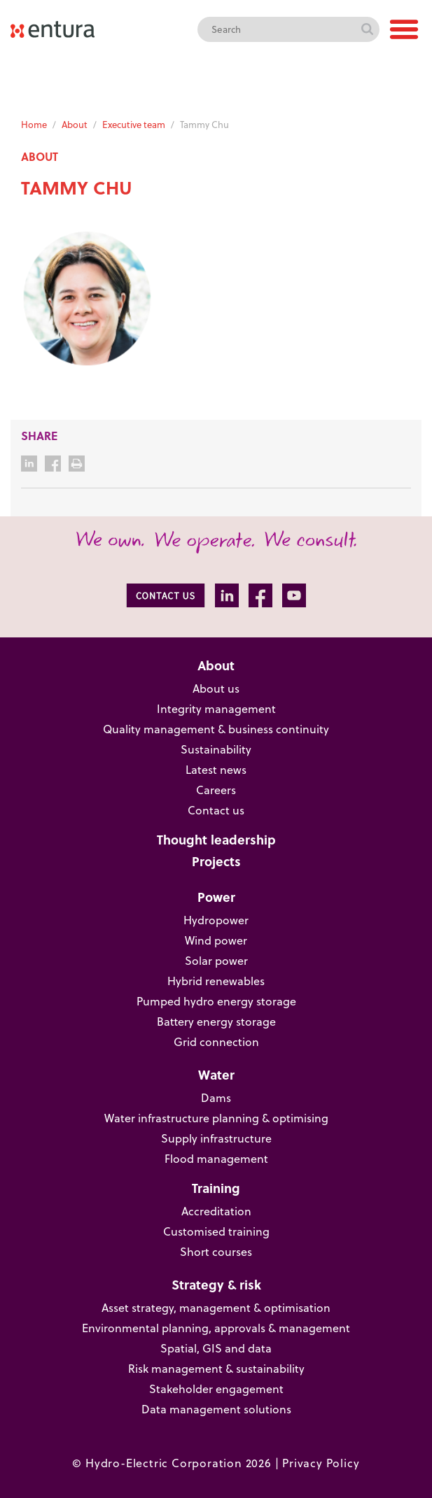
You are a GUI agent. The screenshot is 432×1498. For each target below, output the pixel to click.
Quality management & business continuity (216, 729)
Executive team (133, 124)
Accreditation (216, 1211)
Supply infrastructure (216, 1138)
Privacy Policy (320, 1463)
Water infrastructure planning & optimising (216, 1118)
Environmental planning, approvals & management (216, 1328)
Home (34, 124)
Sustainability (216, 749)
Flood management (216, 1158)
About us (216, 688)
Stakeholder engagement (216, 1388)
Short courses (216, 1251)
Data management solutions (216, 1409)
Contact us (216, 810)
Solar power (216, 960)
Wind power (216, 940)
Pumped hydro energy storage (216, 1001)
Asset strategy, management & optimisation (216, 1307)
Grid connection (216, 1041)
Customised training (216, 1231)
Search (366, 29)
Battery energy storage (216, 1021)
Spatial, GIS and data (216, 1348)
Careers (216, 790)
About (75, 124)
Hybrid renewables (216, 981)
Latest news (216, 769)
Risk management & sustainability (216, 1368)
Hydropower (216, 920)
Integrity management (216, 708)
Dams (216, 1097)
